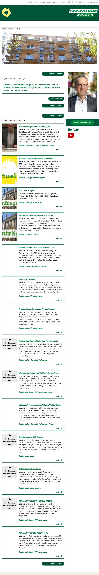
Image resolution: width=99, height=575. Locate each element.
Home (30, 2)
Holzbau (38, 88)
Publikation (19, 90)
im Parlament (46, 88)
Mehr (57, 149)
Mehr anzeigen (56, 98)
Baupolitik (6, 88)
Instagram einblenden (82, 122)
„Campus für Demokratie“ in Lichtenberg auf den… (39, 373)
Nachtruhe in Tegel (26, 190)
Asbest (34, 85)
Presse (12, 90)
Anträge (28, 85)
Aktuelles (14, 85)
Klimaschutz (55, 88)
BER (12, 88)
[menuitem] (30, 2)
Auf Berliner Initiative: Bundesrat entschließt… (38, 247)
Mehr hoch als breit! (27, 279)
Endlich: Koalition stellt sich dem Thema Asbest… (38, 341)
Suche (48, 2)
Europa (31, 88)
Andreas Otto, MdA (8, 29)
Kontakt (35, 2)
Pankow (6, 90)
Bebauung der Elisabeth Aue (30, 469)
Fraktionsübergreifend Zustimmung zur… (35, 126)
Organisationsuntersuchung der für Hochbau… (37, 309)
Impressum (54, 2)
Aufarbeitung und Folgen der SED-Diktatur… (36, 501)
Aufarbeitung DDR (44, 85)
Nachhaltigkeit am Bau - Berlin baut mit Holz (36, 215)
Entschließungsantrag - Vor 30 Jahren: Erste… (37, 158)
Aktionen (6, 85)
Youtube (73, 129)
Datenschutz (63, 2)
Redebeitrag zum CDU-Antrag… (31, 437)
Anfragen (21, 85)
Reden (26, 90)
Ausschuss (54, 85)
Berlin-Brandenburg (21, 88)
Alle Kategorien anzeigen (53, 74)
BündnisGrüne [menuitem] (90, 2)
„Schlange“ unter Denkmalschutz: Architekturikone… (40, 405)
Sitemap (42, 2)
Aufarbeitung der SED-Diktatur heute (33, 533)
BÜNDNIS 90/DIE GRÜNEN (83, 10)
